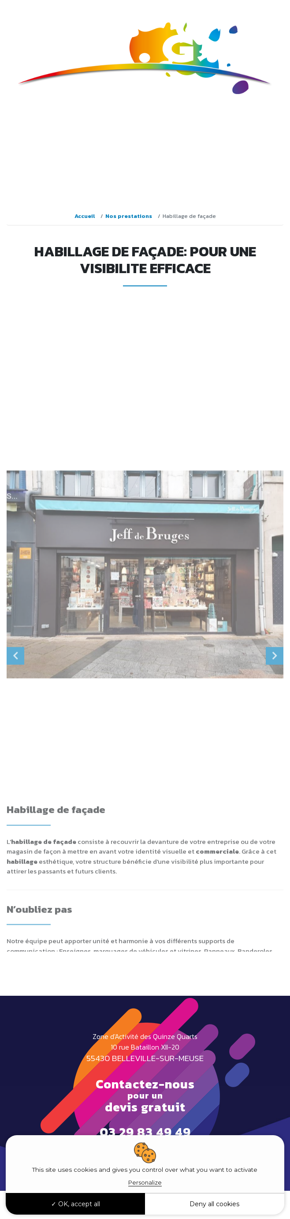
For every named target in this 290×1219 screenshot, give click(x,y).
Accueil (84, 216)
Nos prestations (128, 216)
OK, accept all (75, 1204)
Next (274, 766)
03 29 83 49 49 (253, 8)
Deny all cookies (214, 1204)
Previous (15, 766)
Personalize (145, 1182)
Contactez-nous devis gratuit (145, 1095)
